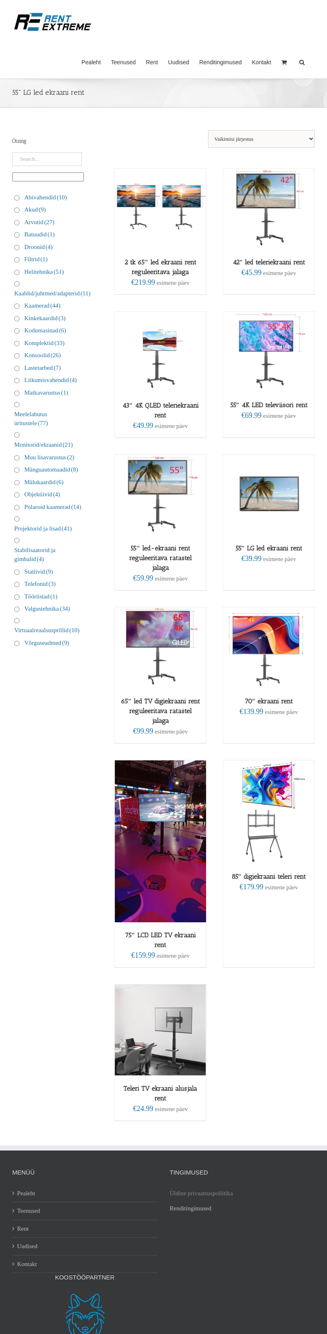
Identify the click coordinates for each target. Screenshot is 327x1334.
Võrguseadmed (46, 643)
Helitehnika (44, 272)
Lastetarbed (42, 368)
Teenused (28, 1210)
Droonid (38, 247)
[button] (302, 61)
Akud (35, 209)
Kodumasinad (45, 330)
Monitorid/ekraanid (43, 444)
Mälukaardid (44, 482)
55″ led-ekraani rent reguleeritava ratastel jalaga (160, 558)
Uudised (27, 1246)
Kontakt (27, 1264)
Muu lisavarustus (49, 457)
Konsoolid (42, 355)
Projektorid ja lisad (43, 528)
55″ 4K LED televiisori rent (269, 405)
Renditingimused (191, 1208)
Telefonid (40, 584)
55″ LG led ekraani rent (269, 548)
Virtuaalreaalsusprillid (46, 630)
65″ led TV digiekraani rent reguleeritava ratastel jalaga (160, 711)
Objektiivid (42, 494)
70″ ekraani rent (269, 701)
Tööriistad (40, 596)
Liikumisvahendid (50, 380)
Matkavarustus (46, 392)
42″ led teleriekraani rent (269, 262)
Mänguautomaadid (51, 469)
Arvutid (39, 222)
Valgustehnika (47, 608)
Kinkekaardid (45, 318)
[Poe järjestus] (261, 139)
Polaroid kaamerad (52, 507)
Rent (23, 1228)
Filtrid (36, 259)
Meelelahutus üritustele (31, 419)
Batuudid (39, 234)
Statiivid (38, 571)
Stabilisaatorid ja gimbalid (34, 555)
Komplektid (44, 343)
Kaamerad (42, 305)
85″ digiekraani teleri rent (269, 876)
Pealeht (26, 1193)
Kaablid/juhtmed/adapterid (52, 293)
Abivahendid (45, 197)
